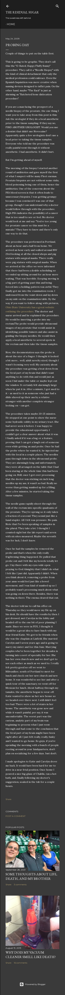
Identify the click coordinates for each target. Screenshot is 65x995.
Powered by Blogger (33, 984)
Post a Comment (15, 816)
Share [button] (8, 799)
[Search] (57, 5)
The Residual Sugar (22, 12)
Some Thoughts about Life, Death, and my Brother (31, 876)
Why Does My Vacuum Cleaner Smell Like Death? (31, 954)
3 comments (20, 884)
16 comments (20, 962)
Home (11, 24)
